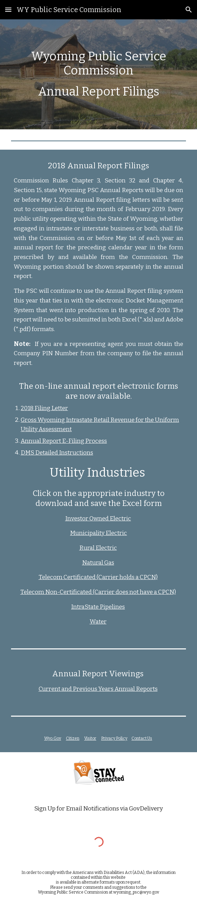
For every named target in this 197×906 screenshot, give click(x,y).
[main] (98, 74)
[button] (8, 9)
